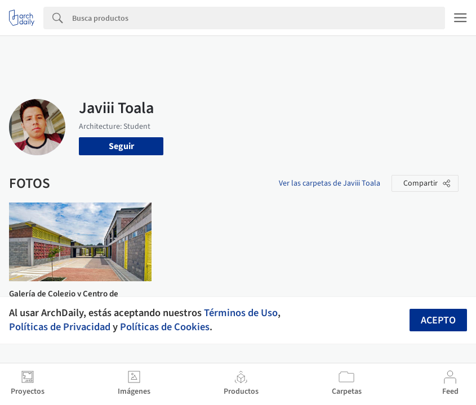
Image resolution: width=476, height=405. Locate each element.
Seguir (121, 146)
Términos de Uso (241, 312)
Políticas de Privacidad (59, 327)
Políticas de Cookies (165, 327)
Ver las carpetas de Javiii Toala (329, 183)
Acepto (438, 320)
